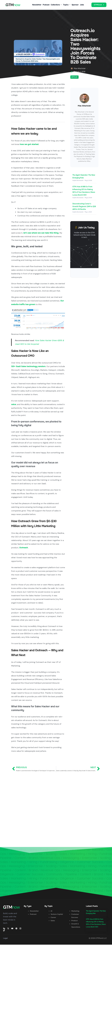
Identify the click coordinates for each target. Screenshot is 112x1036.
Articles (74, 77)
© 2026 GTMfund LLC (98, 938)
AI (51, 911)
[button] (88, 6)
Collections (56, 4)
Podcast (46, 5)
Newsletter (36, 5)
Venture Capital (57, 914)
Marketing (75, 911)
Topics (66, 4)
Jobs (82, 5)
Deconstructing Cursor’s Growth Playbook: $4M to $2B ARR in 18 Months (84, 206)
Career (53, 917)
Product (74, 921)
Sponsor (75, 5)
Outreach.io (89, 126)
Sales (53, 921)
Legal (5, 938)
